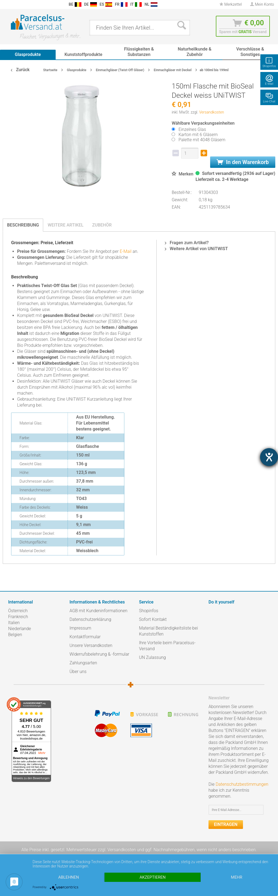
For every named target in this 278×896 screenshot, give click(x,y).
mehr (236, 877)
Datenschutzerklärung (90, 619)
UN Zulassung (152, 657)
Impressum (80, 628)
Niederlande (19, 628)
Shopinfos (148, 610)
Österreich (18, 610)
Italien (14, 622)
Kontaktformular (85, 636)
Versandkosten (211, 112)
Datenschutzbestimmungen (242, 784)
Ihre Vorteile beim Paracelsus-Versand (167, 645)
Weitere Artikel (65, 225)
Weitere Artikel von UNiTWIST (196, 248)
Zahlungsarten (83, 662)
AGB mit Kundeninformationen (98, 610)
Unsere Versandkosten (91, 645)
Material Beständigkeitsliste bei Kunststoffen (168, 631)
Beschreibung (23, 225)
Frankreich (18, 616)
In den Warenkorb (243, 162)
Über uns (78, 671)
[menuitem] (5, 4)
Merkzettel (230, 4)
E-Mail (125, 251)
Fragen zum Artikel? (186, 242)
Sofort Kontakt (153, 619)
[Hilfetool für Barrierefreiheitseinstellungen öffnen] (269, 457)
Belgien (15, 634)
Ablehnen (68, 877)
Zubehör (102, 225)
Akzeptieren (153, 877)
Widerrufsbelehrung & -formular (99, 654)
